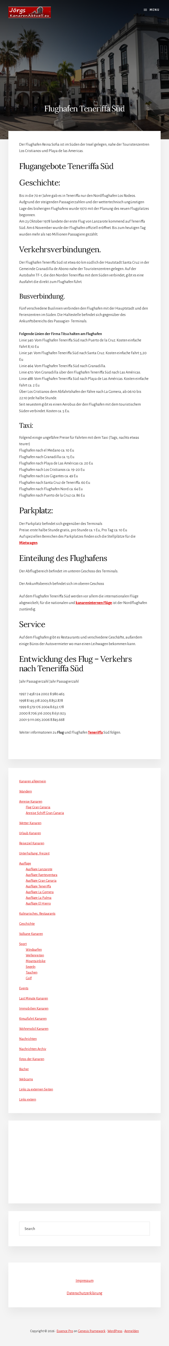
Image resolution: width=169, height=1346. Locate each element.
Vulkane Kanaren (31, 934)
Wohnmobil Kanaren (33, 1028)
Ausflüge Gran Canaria (41, 880)
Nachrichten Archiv (32, 1049)
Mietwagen (28, 543)
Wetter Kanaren (30, 823)
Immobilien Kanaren (33, 1008)
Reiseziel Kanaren (31, 843)
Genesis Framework (91, 1331)
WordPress (114, 1331)
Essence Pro (65, 1331)
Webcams (26, 1079)
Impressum (85, 1281)
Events (23, 988)
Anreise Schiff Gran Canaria (45, 813)
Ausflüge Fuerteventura (41, 875)
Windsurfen (34, 949)
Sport (23, 944)
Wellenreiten (35, 955)
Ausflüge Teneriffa (38, 886)
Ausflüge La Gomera (40, 892)
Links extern (27, 1099)
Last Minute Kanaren (33, 998)
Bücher (24, 1069)
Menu (155, 9)
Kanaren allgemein (32, 781)
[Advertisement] (84, 57)
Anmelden (131, 1331)
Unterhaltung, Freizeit (34, 853)
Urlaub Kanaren (30, 833)
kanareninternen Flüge (94, 603)
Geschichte (27, 923)
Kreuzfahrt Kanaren (33, 1018)
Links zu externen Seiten (36, 1089)
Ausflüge (25, 863)
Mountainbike (36, 961)
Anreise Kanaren (30, 801)
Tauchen (31, 972)
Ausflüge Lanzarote (39, 869)
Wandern (25, 791)
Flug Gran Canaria (38, 807)
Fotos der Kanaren (31, 1059)
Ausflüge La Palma (38, 898)
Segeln (30, 967)
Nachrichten (28, 1039)
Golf (29, 978)
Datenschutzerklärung (84, 1293)
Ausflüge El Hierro (38, 903)
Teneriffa (95, 733)
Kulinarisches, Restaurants (37, 913)
